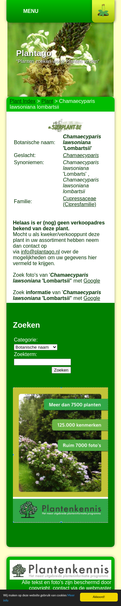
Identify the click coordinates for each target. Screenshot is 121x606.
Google (92, 280)
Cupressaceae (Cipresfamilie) (79, 201)
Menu (30, 11)
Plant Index (22, 101)
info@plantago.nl (40, 251)
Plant (47, 101)
